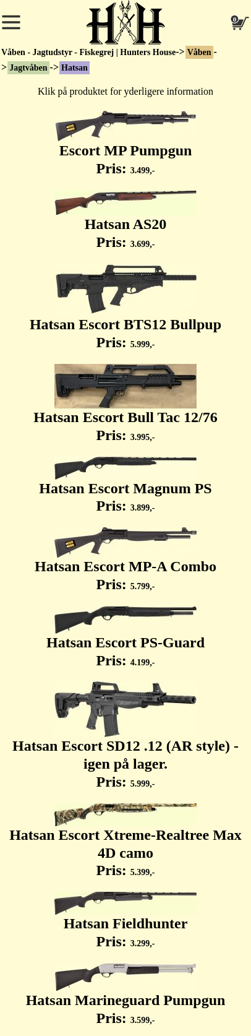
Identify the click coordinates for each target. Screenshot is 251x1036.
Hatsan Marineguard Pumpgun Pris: (126, 994)
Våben (199, 52)
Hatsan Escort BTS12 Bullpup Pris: (125, 306)
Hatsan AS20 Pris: (125, 220)
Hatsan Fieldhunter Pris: (125, 920)
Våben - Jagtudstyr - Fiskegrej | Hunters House (88, 52)
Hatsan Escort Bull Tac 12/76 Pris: (125, 403)
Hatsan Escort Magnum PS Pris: (125, 485)
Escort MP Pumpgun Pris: (125, 143)
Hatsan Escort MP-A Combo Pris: (125, 559)
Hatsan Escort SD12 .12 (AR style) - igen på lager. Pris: (125, 735)
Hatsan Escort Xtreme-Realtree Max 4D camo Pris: (125, 841)
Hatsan (74, 67)
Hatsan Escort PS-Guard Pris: (125, 637)
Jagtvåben (28, 67)
